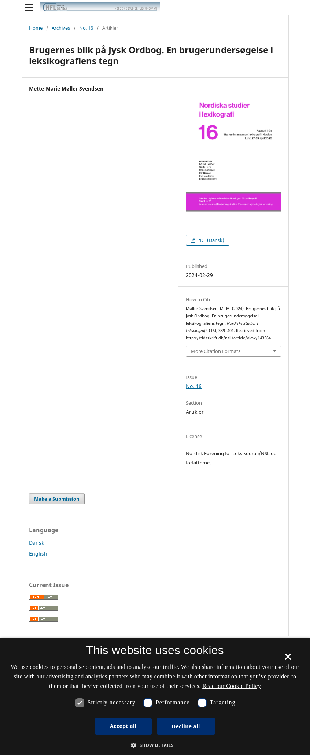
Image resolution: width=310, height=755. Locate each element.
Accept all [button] (123, 725)
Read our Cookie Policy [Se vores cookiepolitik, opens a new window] (231, 686)
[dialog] (155, 696)
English (38, 553)
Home (36, 28)
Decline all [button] (186, 726)
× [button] (288, 659)
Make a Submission (57, 499)
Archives (61, 28)
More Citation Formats (215, 351)
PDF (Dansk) (210, 240)
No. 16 (86, 28)
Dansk (36, 542)
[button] (155, 745)
